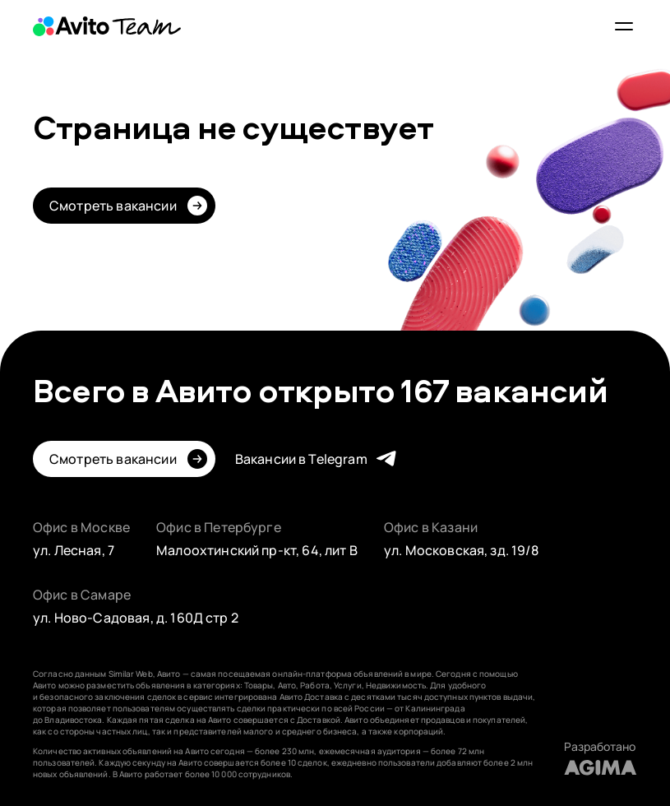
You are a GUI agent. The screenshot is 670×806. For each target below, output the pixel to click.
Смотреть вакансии (113, 206)
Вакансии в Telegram (301, 459)
